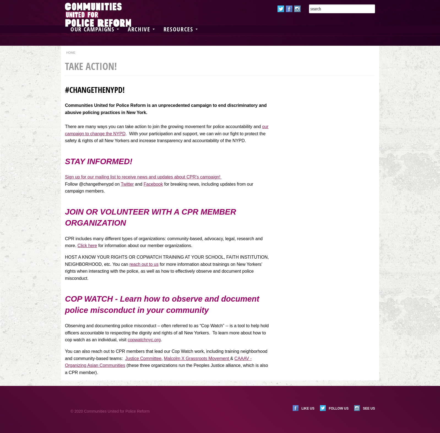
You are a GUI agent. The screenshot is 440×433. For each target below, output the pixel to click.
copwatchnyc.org (144, 339)
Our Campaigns (94, 29)
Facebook (289, 9)
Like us (308, 408)
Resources (181, 29)
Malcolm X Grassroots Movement (197, 358)
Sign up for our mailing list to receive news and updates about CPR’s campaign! (143, 177)
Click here (87, 245)
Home (70, 52)
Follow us (339, 408)
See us (369, 408)
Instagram (297, 9)
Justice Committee (143, 358)
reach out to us (144, 264)
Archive (141, 29)
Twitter (281, 9)
